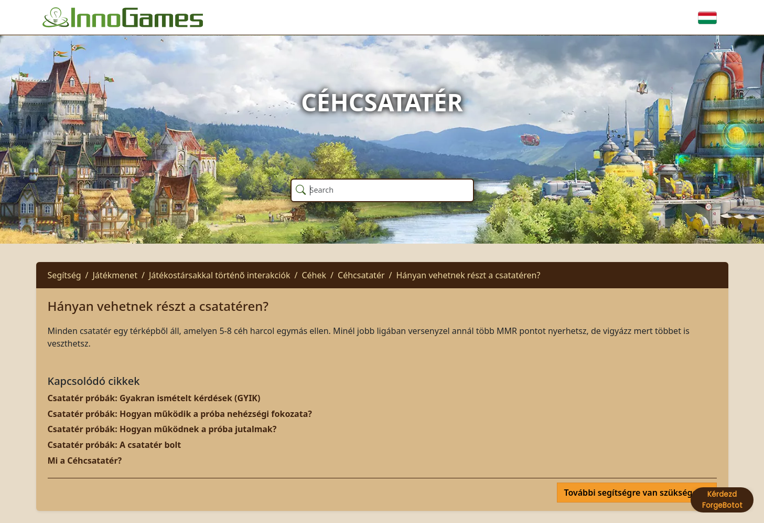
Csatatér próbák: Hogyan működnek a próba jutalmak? (162, 429)
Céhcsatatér (361, 275)
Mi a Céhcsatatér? (85, 460)
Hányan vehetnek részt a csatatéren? (468, 275)
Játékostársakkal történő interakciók (219, 275)
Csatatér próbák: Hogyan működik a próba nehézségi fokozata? (180, 414)
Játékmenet (115, 275)
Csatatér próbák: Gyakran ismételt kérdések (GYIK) (154, 398)
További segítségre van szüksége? (633, 492)
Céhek (314, 275)
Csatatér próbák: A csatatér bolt (114, 445)
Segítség (64, 275)
